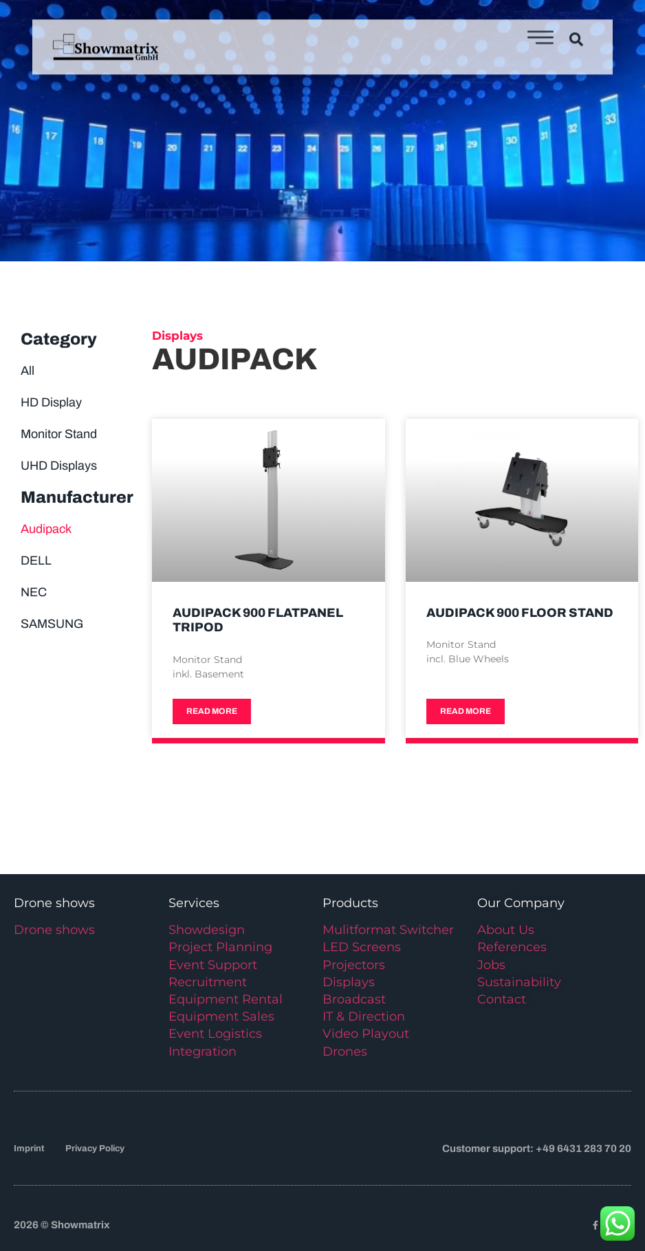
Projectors (353, 964)
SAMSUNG (52, 624)
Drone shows (54, 929)
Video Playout (365, 1033)
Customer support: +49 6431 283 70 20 (536, 1148)
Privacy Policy (94, 1148)
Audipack (46, 529)
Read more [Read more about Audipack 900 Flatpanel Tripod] (211, 711)
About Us (505, 929)
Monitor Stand (59, 434)
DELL (36, 560)
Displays (348, 982)
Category (59, 339)
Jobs (491, 964)
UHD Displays (59, 465)
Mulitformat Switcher (388, 929)
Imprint (29, 1148)
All (27, 371)
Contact (501, 999)
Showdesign (206, 929)
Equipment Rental (225, 999)
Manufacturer (77, 497)
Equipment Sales (221, 1016)
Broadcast (354, 999)
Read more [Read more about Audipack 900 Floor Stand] (465, 711)
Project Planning (220, 947)
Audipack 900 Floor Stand (519, 613)
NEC (34, 592)
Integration (202, 1051)
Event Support (212, 964)
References (512, 947)
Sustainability (519, 982)
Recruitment (207, 982)
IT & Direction (363, 1016)
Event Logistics (215, 1033)
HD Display (51, 402)
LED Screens (361, 947)
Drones (344, 1051)
